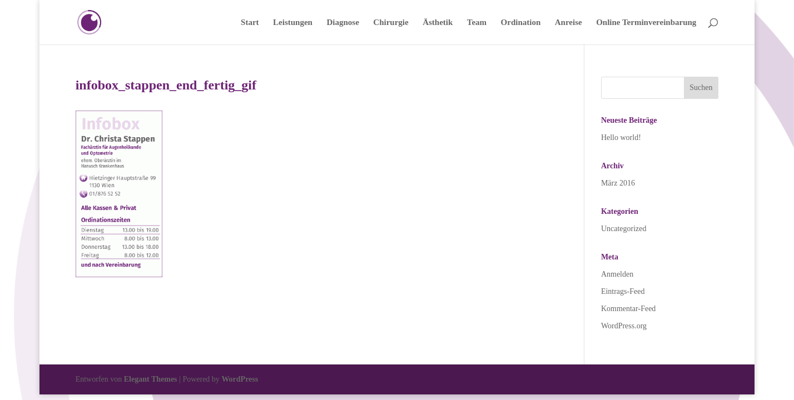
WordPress (239, 379)
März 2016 (618, 183)
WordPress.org (624, 326)
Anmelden (617, 274)
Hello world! (621, 137)
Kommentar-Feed (628, 308)
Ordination (521, 22)
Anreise (568, 22)
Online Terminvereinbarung (646, 22)
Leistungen (292, 22)
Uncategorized (624, 228)
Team (477, 22)
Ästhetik (438, 22)
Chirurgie (390, 22)
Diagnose (342, 22)
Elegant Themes (150, 379)
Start (250, 22)
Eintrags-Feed (623, 291)
